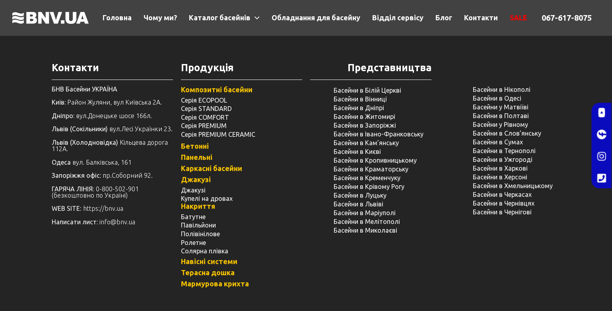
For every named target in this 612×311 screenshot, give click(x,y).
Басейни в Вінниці (360, 99)
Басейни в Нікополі (501, 89)
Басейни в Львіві (358, 204)
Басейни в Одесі (497, 98)
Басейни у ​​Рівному (500, 124)
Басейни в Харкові (500, 168)
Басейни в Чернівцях (503, 203)
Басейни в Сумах (498, 142)
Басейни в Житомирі (364, 116)
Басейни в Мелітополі (367, 221)
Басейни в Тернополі (504, 150)
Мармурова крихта (215, 284)
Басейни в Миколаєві (365, 230)
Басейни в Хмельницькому (513, 185)
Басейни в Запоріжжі (365, 125)
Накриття (198, 206)
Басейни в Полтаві (501, 115)
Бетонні (195, 146)
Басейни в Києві (357, 151)
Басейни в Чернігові (502, 212)
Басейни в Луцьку (360, 195)
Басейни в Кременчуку (367, 177)
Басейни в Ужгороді (502, 159)
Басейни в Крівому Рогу (369, 186)
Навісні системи (209, 261)
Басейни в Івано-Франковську (379, 134)
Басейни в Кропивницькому (375, 160)
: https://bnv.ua (87, 208)
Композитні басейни (217, 89)
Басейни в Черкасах (502, 194)
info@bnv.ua (117, 221)
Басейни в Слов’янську (507, 133)
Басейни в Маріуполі (365, 212)
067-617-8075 (567, 17)
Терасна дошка (208, 272)
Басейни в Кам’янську (366, 142)
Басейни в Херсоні (500, 177)
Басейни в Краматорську (371, 169)
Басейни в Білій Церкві (367, 90)
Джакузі (196, 179)
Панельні (196, 157)
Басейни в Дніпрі (359, 107)
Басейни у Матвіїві (500, 107)
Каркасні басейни (211, 168)
